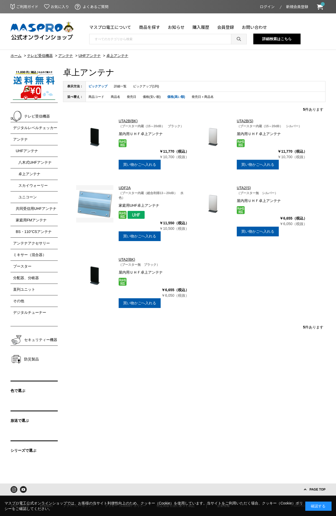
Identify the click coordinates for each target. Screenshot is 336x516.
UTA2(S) (244, 188)
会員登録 (225, 27)
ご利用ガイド (27, 6)
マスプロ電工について (110, 27)
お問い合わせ (254, 27)
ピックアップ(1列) (146, 86)
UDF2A (125, 188)
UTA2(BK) (127, 259)
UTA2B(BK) (128, 121)
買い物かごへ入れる (139, 164)
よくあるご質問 (95, 6)
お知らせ (176, 27)
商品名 (115, 97)
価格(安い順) (152, 97)
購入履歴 (200, 27)
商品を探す (149, 27)
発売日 (131, 97)
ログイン (267, 6)
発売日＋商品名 (203, 97)
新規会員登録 (297, 6)
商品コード (96, 97)
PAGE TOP (317, 489)
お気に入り (60, 6)
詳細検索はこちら (277, 39)
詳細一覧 (120, 86)
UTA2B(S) (245, 121)
